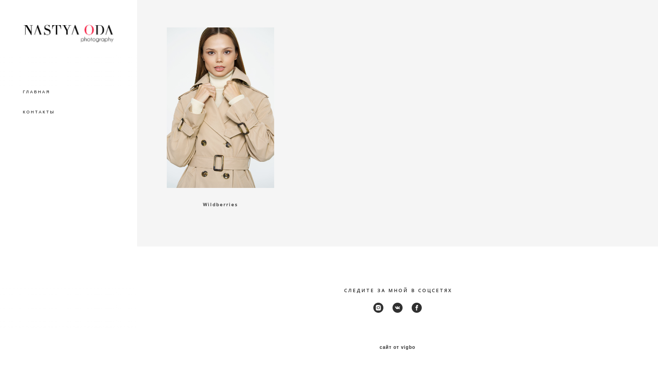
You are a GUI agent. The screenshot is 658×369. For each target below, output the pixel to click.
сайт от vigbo (397, 347)
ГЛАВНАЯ (36, 92)
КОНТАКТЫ (39, 112)
